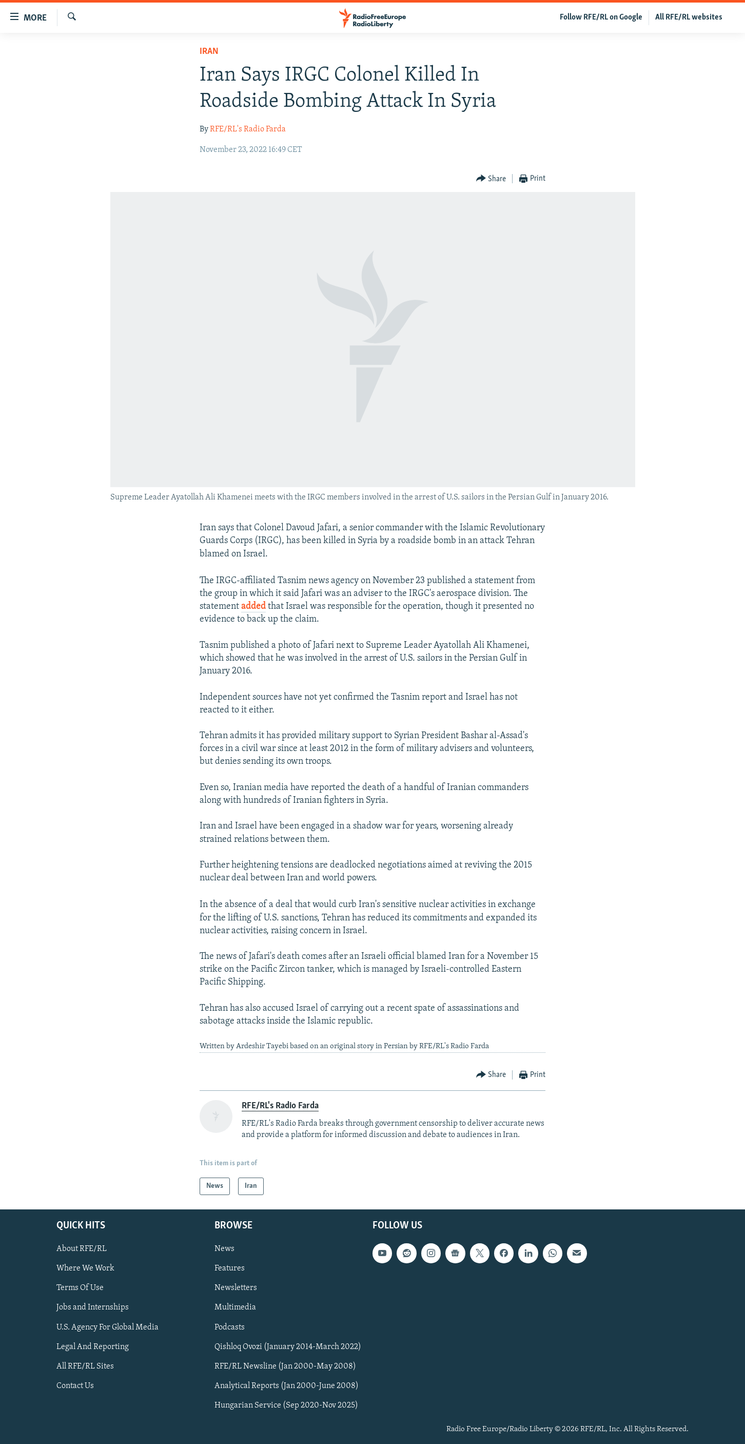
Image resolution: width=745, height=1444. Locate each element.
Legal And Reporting (92, 1347)
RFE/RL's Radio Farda (248, 129)
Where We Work (85, 1269)
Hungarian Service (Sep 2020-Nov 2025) (286, 1405)
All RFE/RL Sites (85, 1366)
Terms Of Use (80, 1288)
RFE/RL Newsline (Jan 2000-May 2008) (285, 1366)
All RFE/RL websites (688, 17)
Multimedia (235, 1308)
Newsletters (235, 1288)
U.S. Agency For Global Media (107, 1327)
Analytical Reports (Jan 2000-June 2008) (286, 1386)
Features (229, 1269)
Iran (209, 51)
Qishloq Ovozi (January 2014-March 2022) (287, 1347)
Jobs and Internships (92, 1308)
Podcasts (229, 1327)
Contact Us (75, 1386)
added (253, 606)
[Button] (491, 179)
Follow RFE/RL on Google (601, 17)
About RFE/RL (81, 1249)
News (224, 1249)
